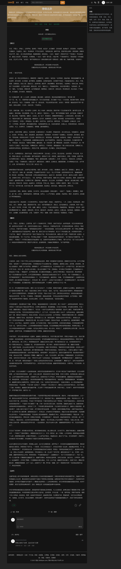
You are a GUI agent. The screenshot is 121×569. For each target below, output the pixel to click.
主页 (46, 34)
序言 (36, 24)
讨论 (26, 2)
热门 (22, 2)
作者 (45, 24)
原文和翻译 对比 (47, 39)
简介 (50, 24)
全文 (41, 24)
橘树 (55, 512)
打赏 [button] (14, 505)
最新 (77, 534)
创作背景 (56, 24)
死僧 (17, 512)
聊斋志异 (50, 34)
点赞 (29, 545)
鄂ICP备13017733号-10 (55, 560)
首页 (17, 2)
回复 (33, 545)
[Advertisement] (101, 62)
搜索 (62, 2)
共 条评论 (15, 534)
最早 (81, 534)
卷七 (54, 34)
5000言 (11, 2)
